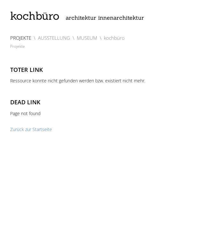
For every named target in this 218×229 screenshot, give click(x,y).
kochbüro (77, 16)
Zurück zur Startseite (31, 129)
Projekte (17, 46)
